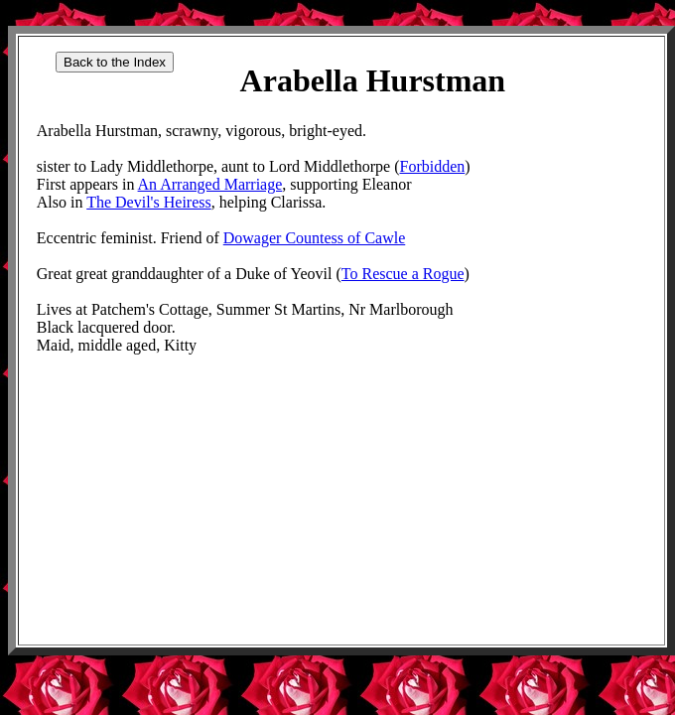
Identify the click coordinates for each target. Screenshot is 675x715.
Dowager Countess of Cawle (314, 237)
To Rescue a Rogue (403, 273)
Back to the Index (115, 62)
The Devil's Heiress (148, 202)
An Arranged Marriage (210, 184)
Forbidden (433, 166)
